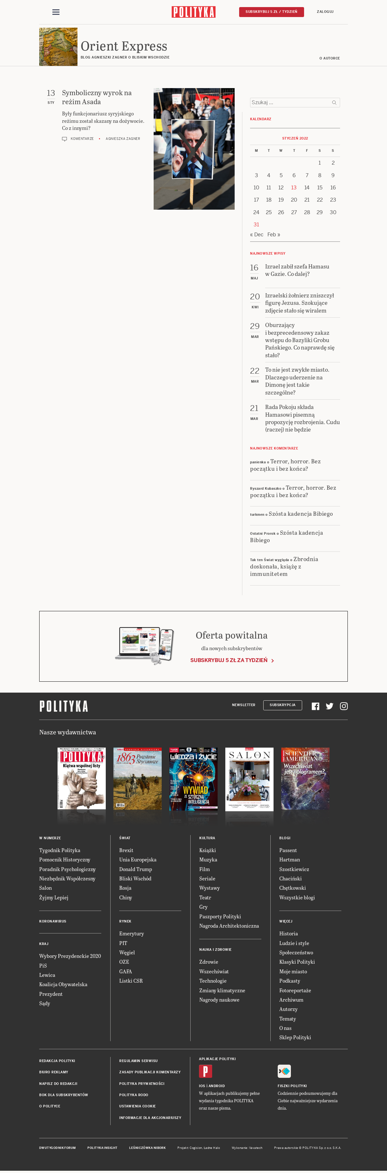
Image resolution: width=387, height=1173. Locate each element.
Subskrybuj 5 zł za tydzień (228, 660)
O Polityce (49, 1107)
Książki (207, 850)
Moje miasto (293, 971)
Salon (45, 888)
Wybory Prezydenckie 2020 (70, 956)
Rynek (125, 922)
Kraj (43, 944)
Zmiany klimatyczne (222, 990)
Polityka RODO (133, 1095)
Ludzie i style (294, 943)
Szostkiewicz (294, 869)
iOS (202, 1086)
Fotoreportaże (295, 990)
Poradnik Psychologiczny (67, 869)
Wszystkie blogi (297, 897)
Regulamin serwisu (138, 1061)
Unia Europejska (138, 859)
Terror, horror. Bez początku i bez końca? (285, 465)
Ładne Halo (212, 1148)
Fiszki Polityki (292, 1086)
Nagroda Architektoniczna (229, 926)
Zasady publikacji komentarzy (150, 1072)
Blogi (285, 838)
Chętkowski (292, 888)
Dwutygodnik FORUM (57, 1148)
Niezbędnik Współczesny (67, 878)
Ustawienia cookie (137, 1107)
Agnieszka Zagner (123, 139)
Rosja (125, 888)
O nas (285, 1028)
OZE (124, 962)
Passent (288, 850)
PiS (43, 965)
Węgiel (127, 952)
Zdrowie (208, 962)
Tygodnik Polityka (59, 850)
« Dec (257, 235)
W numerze (50, 838)
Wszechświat (214, 971)
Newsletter (244, 706)
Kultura (207, 838)
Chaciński (290, 878)
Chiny (125, 897)
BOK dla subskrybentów (63, 1095)
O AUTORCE (330, 59)
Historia (288, 933)
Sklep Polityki (295, 1037)
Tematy (287, 1019)
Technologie (213, 981)
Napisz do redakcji (58, 1084)
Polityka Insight (102, 1148)
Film (204, 869)
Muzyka (208, 859)
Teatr (205, 897)
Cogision (196, 1148)
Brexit (126, 850)
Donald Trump (135, 869)
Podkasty (289, 981)
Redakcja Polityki (57, 1061)
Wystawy (209, 888)
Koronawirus (53, 922)
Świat (124, 838)
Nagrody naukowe (219, 1000)
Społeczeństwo (296, 952)
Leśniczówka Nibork (147, 1148)
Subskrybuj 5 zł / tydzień (272, 12)
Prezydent (51, 994)
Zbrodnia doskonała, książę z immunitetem (284, 566)
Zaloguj (325, 12)
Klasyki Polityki (297, 962)
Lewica (47, 975)
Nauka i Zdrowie (215, 950)
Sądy (44, 1003)
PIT (123, 943)
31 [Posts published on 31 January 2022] (256, 225)
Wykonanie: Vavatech (247, 1148)
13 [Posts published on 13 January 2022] (294, 188)
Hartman (289, 859)
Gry (203, 907)
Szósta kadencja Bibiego (301, 514)
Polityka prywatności (141, 1084)
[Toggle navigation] (56, 12)
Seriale (207, 878)
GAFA (125, 971)
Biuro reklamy (53, 1072)
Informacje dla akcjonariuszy (150, 1118)
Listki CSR (131, 981)
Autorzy (288, 1009)
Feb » (273, 235)
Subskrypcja (283, 706)
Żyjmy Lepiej (53, 897)
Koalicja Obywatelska (63, 984)
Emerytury (131, 933)
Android (217, 1086)
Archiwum (291, 1000)
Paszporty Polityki (220, 916)
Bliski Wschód (135, 878)
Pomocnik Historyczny (64, 859)
